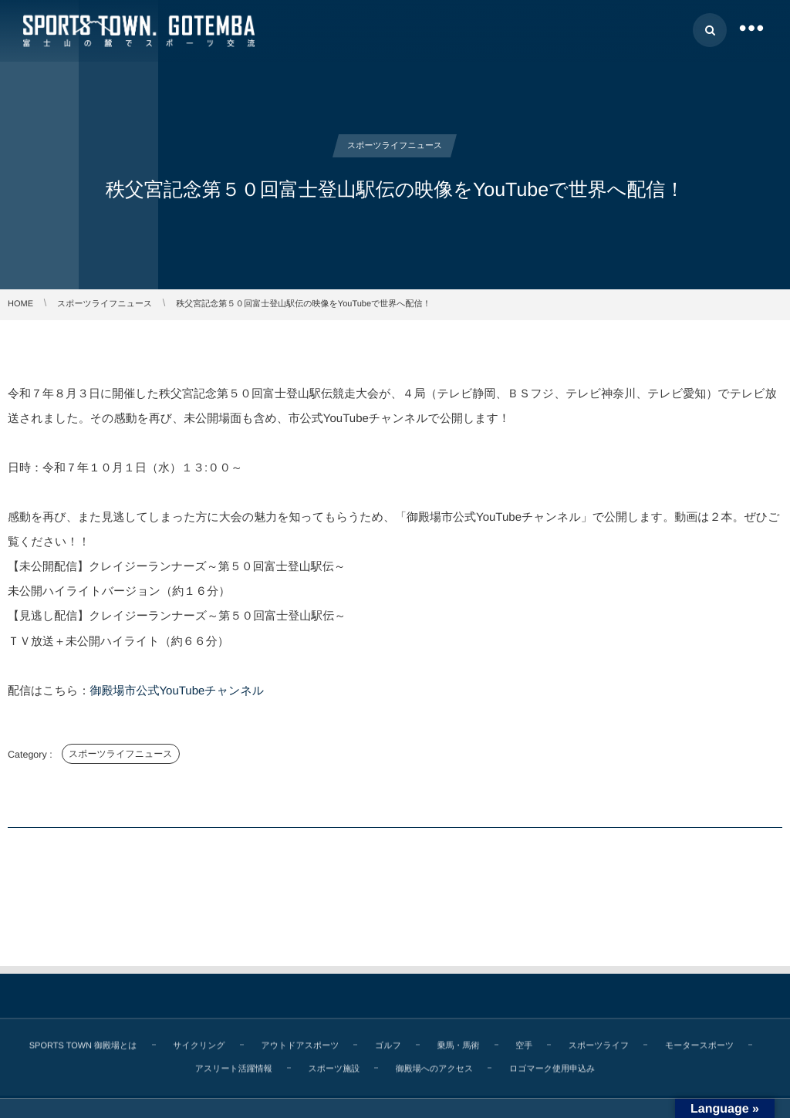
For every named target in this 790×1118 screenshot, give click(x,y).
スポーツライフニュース (121, 753)
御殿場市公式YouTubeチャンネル (176, 690)
